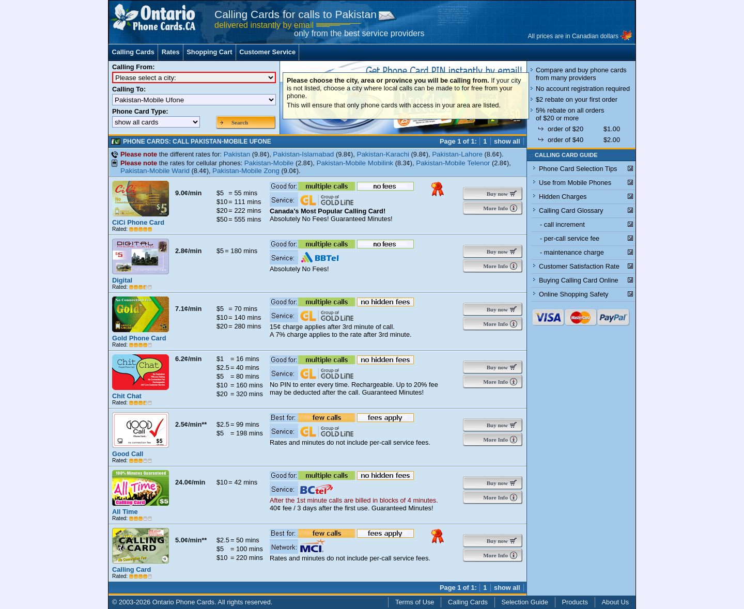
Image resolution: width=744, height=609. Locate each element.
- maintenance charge (572, 252)
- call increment (562, 224)
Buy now (495, 194)
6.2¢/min (188, 359)
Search (239, 122)
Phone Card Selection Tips (578, 169)
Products (575, 602)
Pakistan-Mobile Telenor (453, 163)
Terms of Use (414, 602)
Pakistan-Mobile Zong (246, 171)
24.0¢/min (190, 482)
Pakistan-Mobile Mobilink (354, 163)
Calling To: (129, 89)
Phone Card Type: (140, 111)
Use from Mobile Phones (575, 182)
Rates (171, 52)
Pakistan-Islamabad (303, 154)
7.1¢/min (188, 309)
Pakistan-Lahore (457, 154)
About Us (615, 602)
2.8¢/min (188, 251)
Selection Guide (525, 602)
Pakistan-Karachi (383, 154)
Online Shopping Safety (573, 294)
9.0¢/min (188, 193)
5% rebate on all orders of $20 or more (570, 114)
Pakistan (237, 154)
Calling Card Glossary (571, 210)
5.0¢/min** (191, 540)
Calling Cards (133, 52)
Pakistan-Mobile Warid (155, 171)
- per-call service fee (569, 238)
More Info (495, 208)
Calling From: (133, 67)
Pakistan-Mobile (269, 163)
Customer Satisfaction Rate (579, 266)
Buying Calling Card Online (578, 280)
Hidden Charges (562, 196)
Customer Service (267, 52)
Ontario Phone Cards (183, 602)
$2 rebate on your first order (576, 99)
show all (507, 141)
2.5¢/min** (191, 424)
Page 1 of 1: (458, 141)
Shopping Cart (209, 52)
